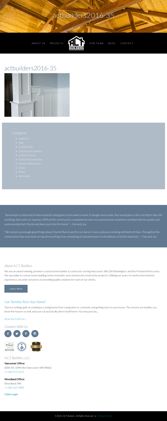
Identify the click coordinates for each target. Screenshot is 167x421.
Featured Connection (30, 159)
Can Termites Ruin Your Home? (25, 302)
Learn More (16, 289)
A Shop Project (105, 415)
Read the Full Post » (15, 318)
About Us (38, 43)
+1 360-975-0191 (14, 371)
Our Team (97, 43)
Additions (24, 138)
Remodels (24, 176)
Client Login (11, 394)
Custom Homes (27, 155)
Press (22, 171)
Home (76, 43)
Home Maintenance (30, 163)
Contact (127, 43)
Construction (26, 146)
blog (21, 142)
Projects (56, 43)
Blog (112, 43)
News (22, 167)
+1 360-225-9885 (14, 387)
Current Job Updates (30, 151)
